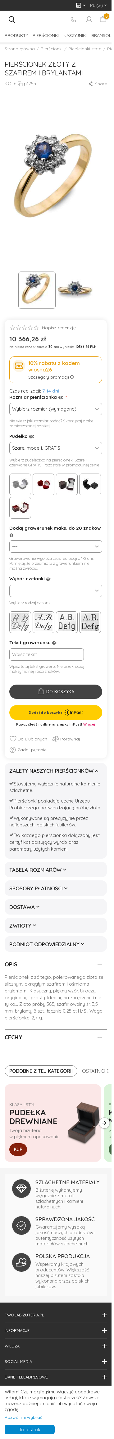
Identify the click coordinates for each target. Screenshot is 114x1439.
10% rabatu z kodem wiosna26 (54, 366)
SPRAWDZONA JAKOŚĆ (65, 1219)
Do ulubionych (28, 739)
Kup (18, 1149)
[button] (97, 84)
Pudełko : (21, 436)
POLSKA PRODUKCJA (62, 1256)
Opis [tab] (53, 964)
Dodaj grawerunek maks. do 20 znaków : (55, 531)
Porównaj (66, 739)
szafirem (55, 984)
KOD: (10, 84)
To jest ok (29, 1429)
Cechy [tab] (53, 1037)
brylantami (16, 991)
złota (92, 977)
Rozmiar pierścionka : (37, 397)
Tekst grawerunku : (33, 643)
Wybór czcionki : (30, 579)
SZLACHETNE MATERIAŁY (67, 1182)
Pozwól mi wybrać (23, 1417)
